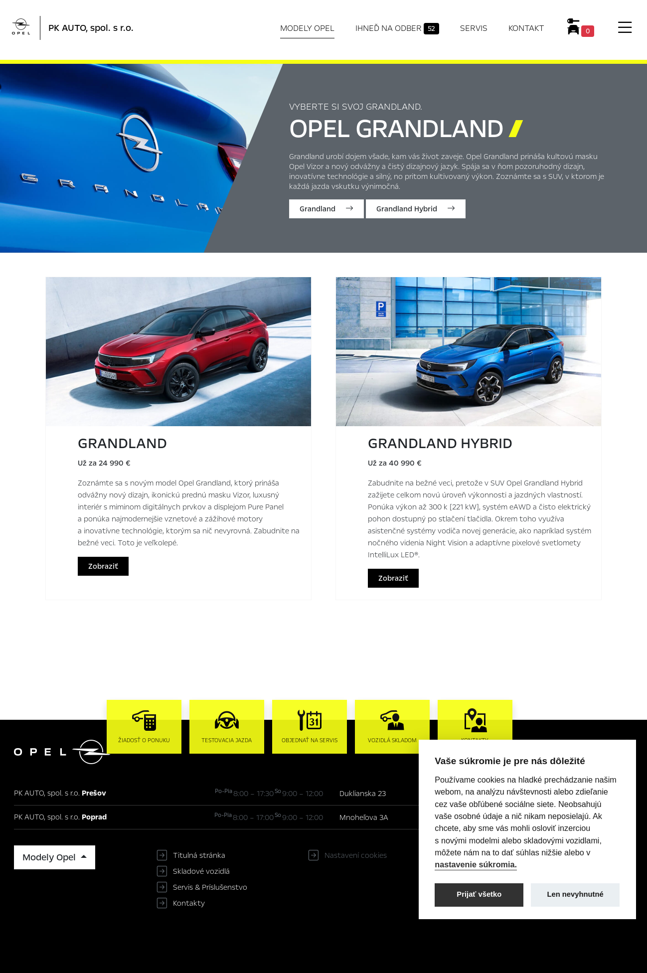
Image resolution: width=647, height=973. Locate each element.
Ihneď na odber (397, 28)
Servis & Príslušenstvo (210, 887)
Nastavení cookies (355, 855)
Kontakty (189, 903)
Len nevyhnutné (575, 894)
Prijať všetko (479, 894)
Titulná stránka (199, 855)
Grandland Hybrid (415, 209)
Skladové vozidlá (201, 871)
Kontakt (526, 28)
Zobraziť (103, 566)
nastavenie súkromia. (476, 864)
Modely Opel (307, 28)
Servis (473, 28)
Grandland (326, 209)
